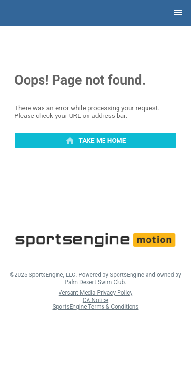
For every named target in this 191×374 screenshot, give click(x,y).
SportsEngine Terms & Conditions (96, 306)
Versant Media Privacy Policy (95, 292)
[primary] (95, 140)
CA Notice (95, 300)
